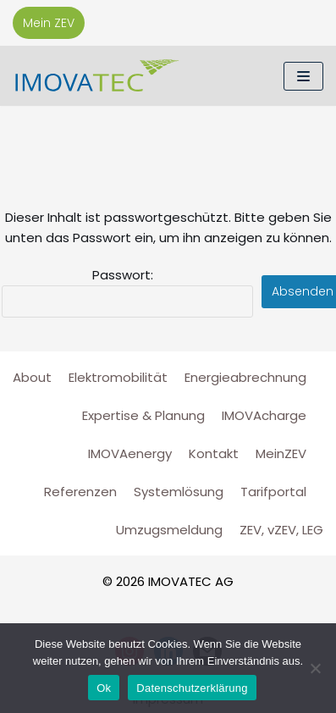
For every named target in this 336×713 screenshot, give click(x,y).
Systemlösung (178, 491)
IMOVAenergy (130, 453)
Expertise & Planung (143, 415)
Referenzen (80, 491)
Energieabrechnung (245, 377)
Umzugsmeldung (169, 530)
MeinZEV (281, 453)
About (32, 377)
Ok (103, 688)
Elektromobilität (118, 377)
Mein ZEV (48, 22)
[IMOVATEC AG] (97, 75)
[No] (314, 668)
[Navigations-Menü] (303, 76)
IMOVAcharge (264, 415)
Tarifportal (273, 491)
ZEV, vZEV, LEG (281, 530)
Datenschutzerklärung (191, 688)
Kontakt (214, 453)
